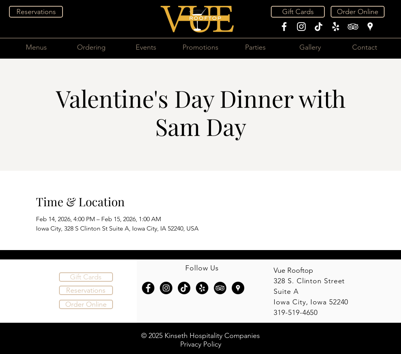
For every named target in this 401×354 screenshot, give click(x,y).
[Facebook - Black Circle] (148, 288)
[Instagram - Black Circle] (166, 288)
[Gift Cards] (298, 12)
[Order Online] (358, 12)
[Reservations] (36, 12)
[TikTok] (318, 26)
